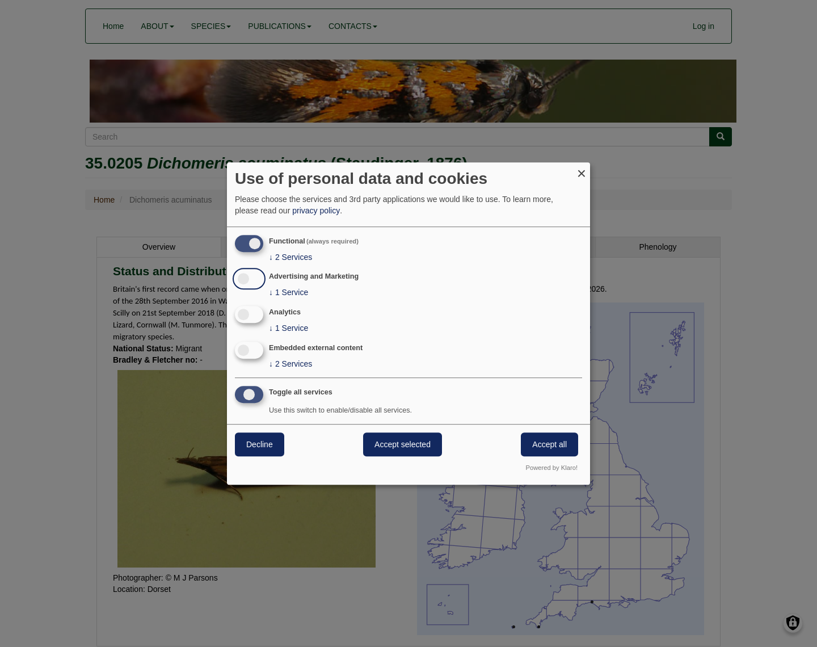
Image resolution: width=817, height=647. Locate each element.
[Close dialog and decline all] (581, 169)
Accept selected (402, 444)
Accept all (549, 444)
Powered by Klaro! (552, 467)
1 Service (288, 293)
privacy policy (316, 210)
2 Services (290, 257)
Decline (259, 444)
